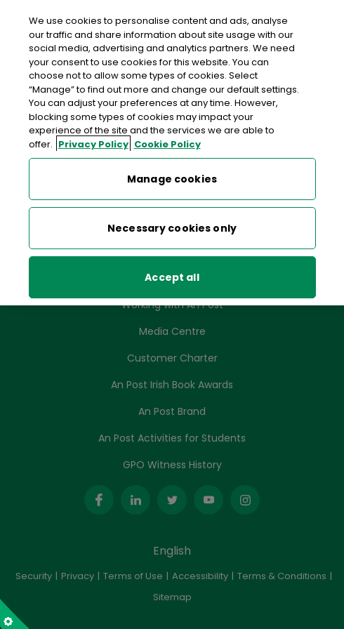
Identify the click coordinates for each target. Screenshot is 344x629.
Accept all (172, 273)
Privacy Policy (93, 139)
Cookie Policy (167, 139)
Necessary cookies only (172, 224)
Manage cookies (172, 175)
